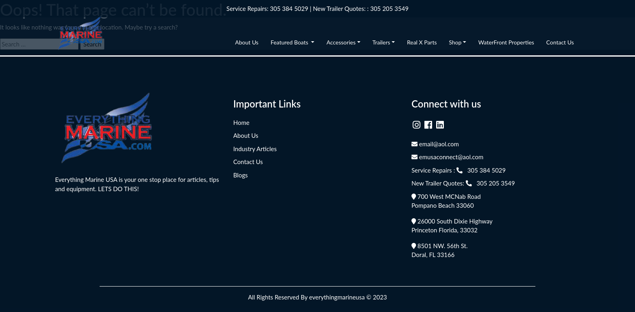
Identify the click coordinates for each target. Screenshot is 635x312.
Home (241, 122)
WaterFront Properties (506, 42)
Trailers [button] (381, 42)
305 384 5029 (289, 8)
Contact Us (560, 42)
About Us (247, 42)
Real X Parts (422, 42)
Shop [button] (455, 42)
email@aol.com (435, 144)
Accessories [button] (341, 42)
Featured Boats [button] (290, 42)
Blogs (240, 175)
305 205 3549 (389, 8)
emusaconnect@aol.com (447, 156)
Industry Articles (255, 148)
